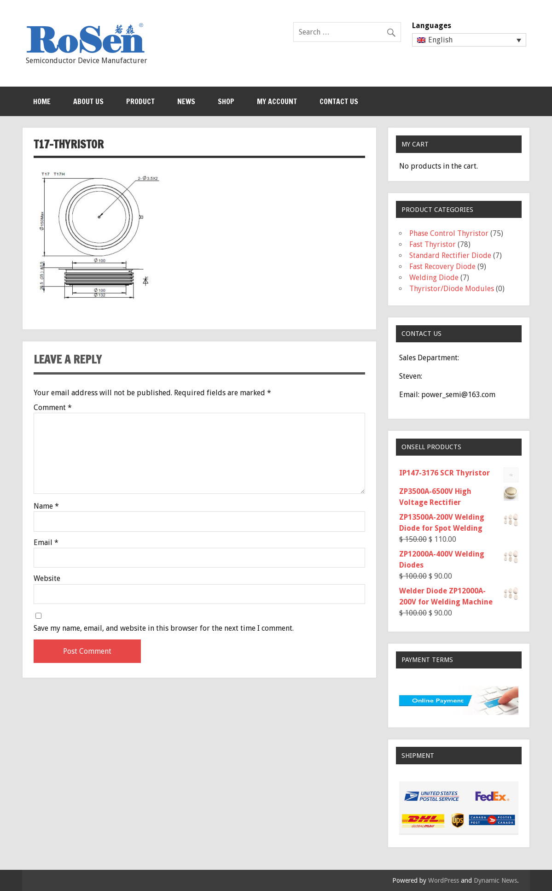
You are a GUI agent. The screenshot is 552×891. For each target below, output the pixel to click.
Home (42, 101)
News (186, 101)
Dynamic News (495, 880)
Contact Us (339, 101)
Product (140, 101)
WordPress (443, 880)
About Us (88, 101)
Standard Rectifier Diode (450, 255)
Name (46, 506)
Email (46, 542)
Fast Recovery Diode (442, 266)
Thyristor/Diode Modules (451, 288)
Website (47, 578)
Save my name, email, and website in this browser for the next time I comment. (164, 628)
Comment (53, 407)
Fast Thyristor (432, 244)
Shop (226, 101)
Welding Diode (434, 277)
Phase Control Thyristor (448, 233)
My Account (277, 101)
